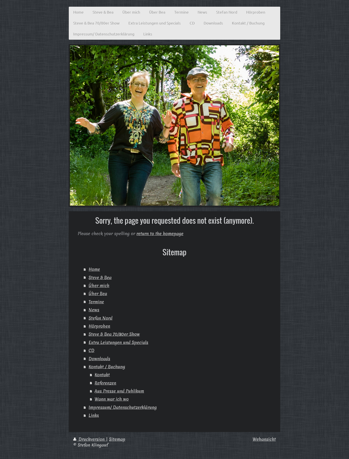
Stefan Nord (100, 318)
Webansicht (264, 439)
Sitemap (117, 439)
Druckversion (89, 439)
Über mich (99, 285)
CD (91, 350)
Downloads (99, 359)
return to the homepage (159, 233)
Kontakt (102, 375)
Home (94, 269)
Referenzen (105, 383)
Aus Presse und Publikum (119, 391)
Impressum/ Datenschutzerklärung (123, 407)
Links (94, 415)
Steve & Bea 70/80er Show (114, 334)
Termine (96, 302)
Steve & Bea (100, 277)
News (94, 310)
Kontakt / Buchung (107, 367)
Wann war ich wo (112, 399)
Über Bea (98, 293)
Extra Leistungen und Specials (118, 342)
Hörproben (99, 326)
